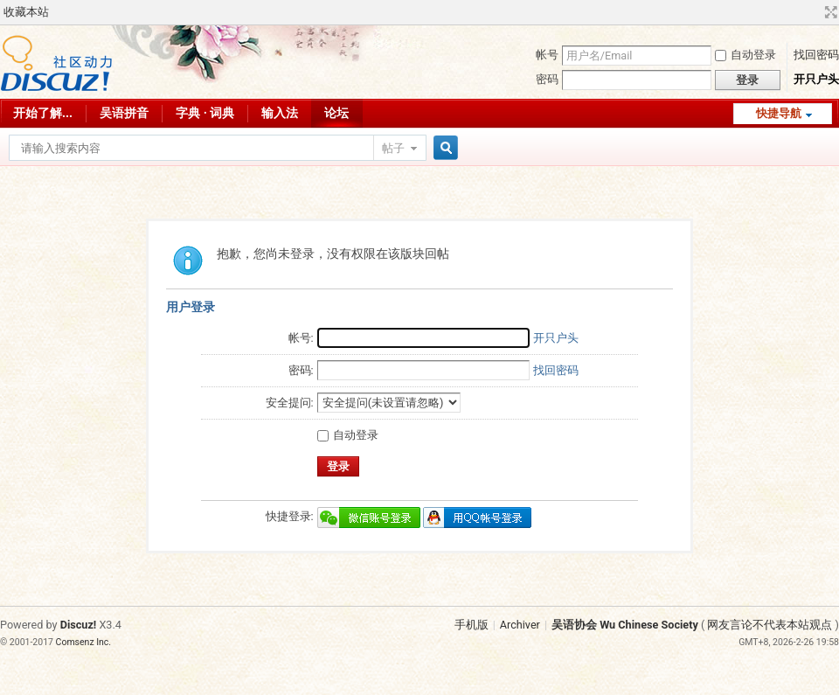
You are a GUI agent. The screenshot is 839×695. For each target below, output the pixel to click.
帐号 (547, 54)
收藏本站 (26, 11)
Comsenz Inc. (84, 642)
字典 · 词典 (205, 113)
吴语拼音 (124, 113)
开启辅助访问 (814, 12)
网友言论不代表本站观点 (769, 624)
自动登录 (745, 54)
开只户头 (816, 79)
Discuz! (78, 624)
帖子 (393, 148)
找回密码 (816, 54)
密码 (547, 79)
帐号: (301, 337)
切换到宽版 (829, 12)
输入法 (279, 113)
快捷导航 (778, 113)
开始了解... (43, 113)
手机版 (471, 624)
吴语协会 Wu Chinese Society (624, 624)
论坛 (336, 113)
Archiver (520, 624)
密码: (301, 370)
